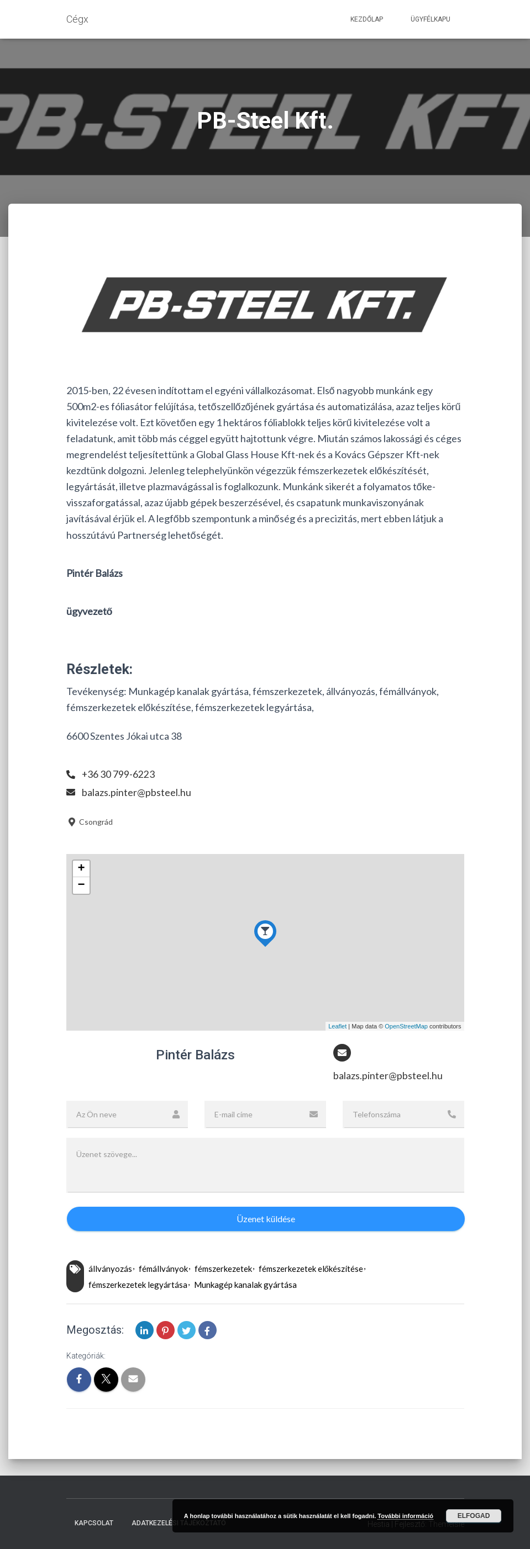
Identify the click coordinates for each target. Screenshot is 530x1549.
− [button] (81, 885)
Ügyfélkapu (430, 19)
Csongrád (89, 821)
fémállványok (163, 1269)
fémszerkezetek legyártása (137, 1285)
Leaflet (337, 1026)
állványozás (110, 1269)
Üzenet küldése (266, 1218)
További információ (405, 1516)
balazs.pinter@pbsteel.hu (136, 792)
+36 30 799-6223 (118, 774)
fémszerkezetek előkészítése (311, 1269)
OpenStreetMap (406, 1026)
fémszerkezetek (223, 1269)
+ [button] (81, 869)
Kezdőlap (366, 19)
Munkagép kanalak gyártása (245, 1285)
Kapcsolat (94, 1523)
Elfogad (474, 1516)
